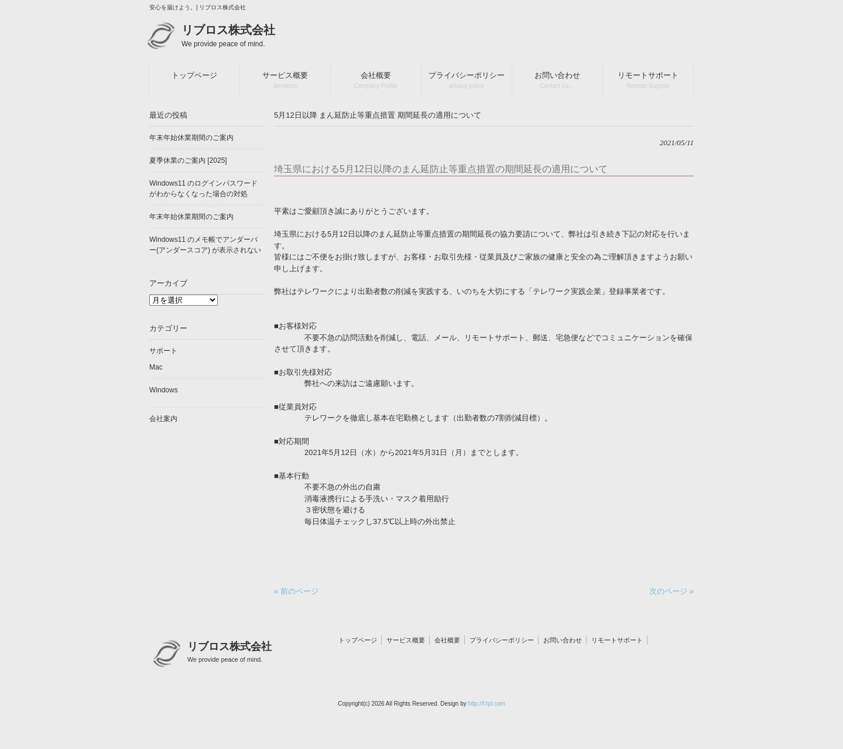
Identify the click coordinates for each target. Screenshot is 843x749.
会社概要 (447, 640)
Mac (156, 367)
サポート (163, 351)
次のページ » (671, 591)
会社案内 (163, 419)
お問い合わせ (562, 640)
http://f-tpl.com (486, 703)
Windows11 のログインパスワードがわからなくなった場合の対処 (203, 188)
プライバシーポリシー (502, 640)
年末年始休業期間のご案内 (191, 138)
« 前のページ (296, 591)
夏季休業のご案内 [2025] (188, 160)
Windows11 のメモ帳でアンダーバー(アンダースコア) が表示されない (205, 244)
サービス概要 (405, 640)
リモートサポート (617, 640)
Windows (163, 390)
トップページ (357, 640)
